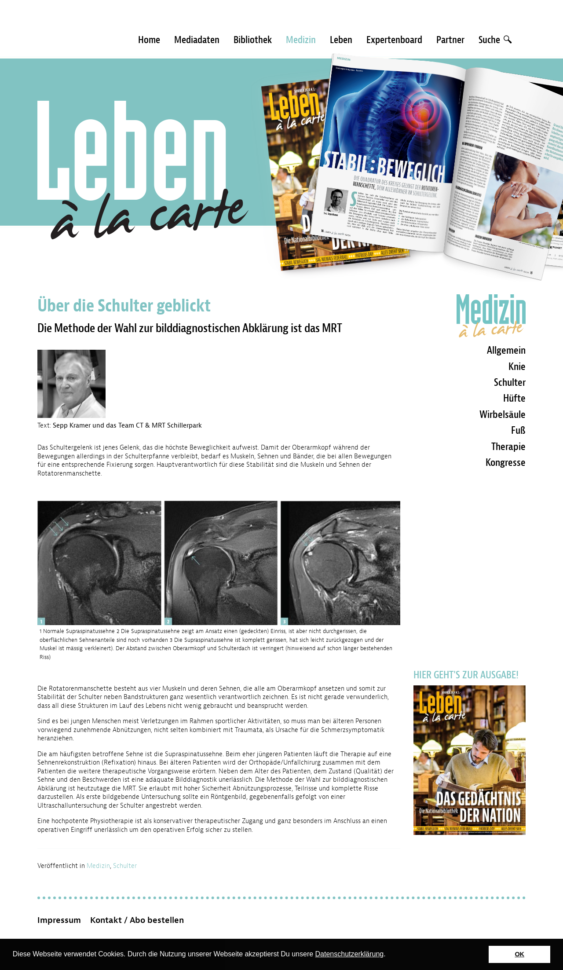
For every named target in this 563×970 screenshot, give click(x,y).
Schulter (125, 866)
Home (149, 39)
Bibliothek (253, 39)
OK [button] (519, 954)
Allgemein (506, 350)
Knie (517, 366)
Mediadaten (196, 39)
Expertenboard (394, 39)
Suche (495, 39)
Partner (450, 39)
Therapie (508, 446)
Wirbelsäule (502, 414)
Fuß (518, 430)
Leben (341, 39)
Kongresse (506, 462)
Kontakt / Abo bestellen (137, 920)
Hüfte (514, 398)
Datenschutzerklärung (349, 954)
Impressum (59, 920)
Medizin (301, 39)
